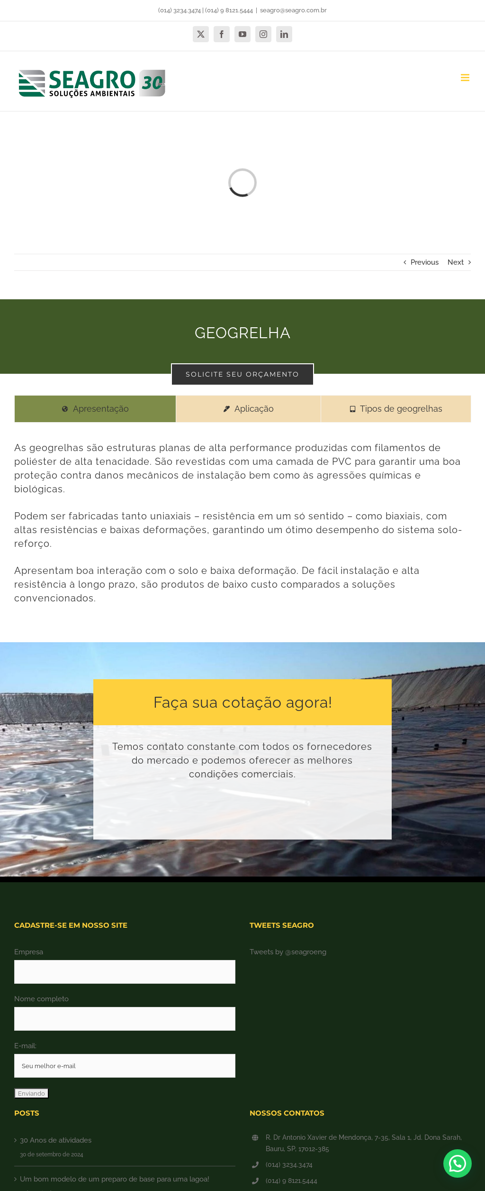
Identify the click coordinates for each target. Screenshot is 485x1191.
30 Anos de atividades (55, 1140)
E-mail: (25, 1046)
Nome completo (41, 999)
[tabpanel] (242, 530)
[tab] (95, 408)
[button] (457, 1163)
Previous (425, 262)
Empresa (28, 952)
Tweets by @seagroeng (288, 952)
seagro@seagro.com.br (293, 10)
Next (456, 262)
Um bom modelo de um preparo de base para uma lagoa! (114, 1179)
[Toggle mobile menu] (466, 78)
